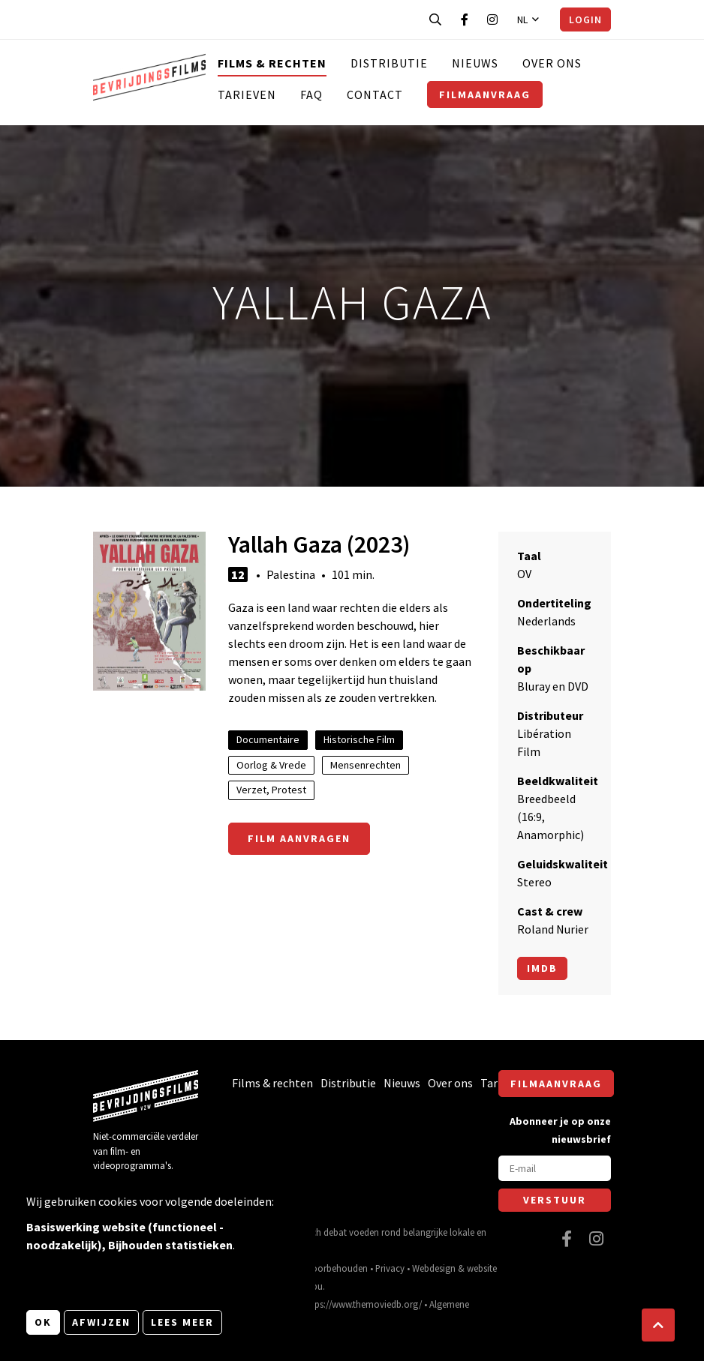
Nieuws (475, 63)
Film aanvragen (299, 838)
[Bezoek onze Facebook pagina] (464, 19)
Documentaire (267, 739)
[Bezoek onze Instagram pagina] (492, 19)
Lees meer (182, 1322)
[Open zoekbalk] (435, 19)
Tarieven (247, 94)
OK (43, 1322)
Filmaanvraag (485, 94)
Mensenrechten (365, 765)
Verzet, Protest (271, 789)
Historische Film (359, 739)
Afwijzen (101, 1322)
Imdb (542, 968)
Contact (375, 94)
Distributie (389, 63)
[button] (658, 1325)
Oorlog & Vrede (271, 765)
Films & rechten (272, 63)
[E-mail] (554, 1168)
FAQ (311, 94)
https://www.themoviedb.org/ (362, 1304)
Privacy (390, 1268)
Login (585, 19)
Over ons (552, 63)
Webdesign (434, 1268)
